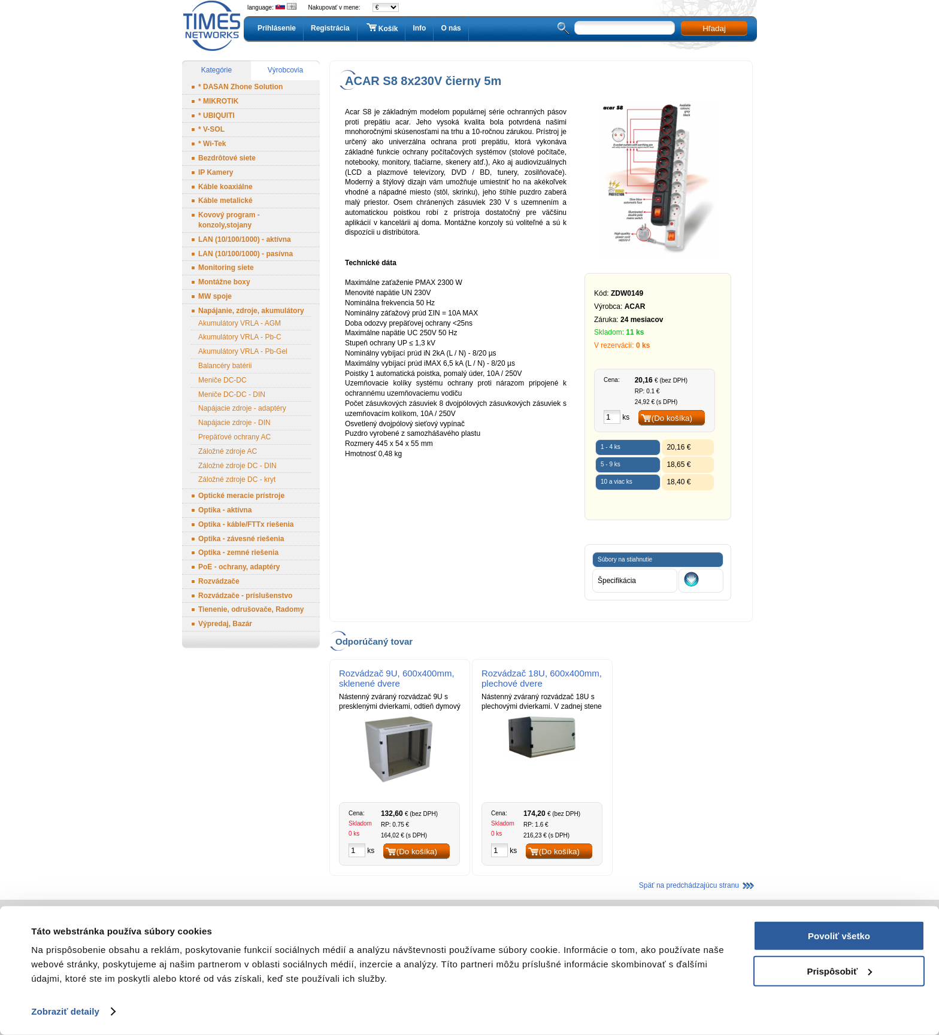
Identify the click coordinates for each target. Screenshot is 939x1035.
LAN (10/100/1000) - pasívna (245, 254)
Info (419, 28)
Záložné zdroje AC (227, 451)
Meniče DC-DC (222, 380)
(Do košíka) (672, 418)
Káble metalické (225, 200)
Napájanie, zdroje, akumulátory (251, 310)
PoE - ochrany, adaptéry (239, 567)
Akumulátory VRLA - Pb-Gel (242, 351)
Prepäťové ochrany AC (234, 437)
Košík (381, 28)
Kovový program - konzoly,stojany (229, 220)
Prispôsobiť (839, 971)
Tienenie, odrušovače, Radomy (251, 609)
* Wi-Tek (212, 143)
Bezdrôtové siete (227, 158)
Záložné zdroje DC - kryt (236, 479)
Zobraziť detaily (65, 1011)
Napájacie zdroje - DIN (234, 422)
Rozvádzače (219, 581)
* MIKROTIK (218, 101)
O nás (451, 28)
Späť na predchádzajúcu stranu (689, 885)
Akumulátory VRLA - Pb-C (239, 337)
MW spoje (215, 296)
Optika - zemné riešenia (238, 552)
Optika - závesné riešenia (241, 539)
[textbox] (624, 28)
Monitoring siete (226, 267)
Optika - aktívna (225, 510)
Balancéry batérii (225, 366)
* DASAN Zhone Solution (240, 87)
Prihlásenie (277, 28)
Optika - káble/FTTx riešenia (245, 524)
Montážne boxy (224, 282)
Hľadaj (714, 28)
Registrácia (330, 28)
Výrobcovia (285, 70)
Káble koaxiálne (225, 187)
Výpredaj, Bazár (225, 624)
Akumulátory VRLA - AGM (239, 323)
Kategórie (216, 70)
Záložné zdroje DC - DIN (237, 466)
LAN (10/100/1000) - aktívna (244, 239)
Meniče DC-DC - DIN (231, 394)
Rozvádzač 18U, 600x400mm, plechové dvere (541, 678)
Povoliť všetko (839, 936)
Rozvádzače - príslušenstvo (245, 595)
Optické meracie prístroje (241, 495)
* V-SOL (211, 129)
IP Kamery (215, 172)
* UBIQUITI (216, 115)
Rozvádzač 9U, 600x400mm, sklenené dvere (397, 678)
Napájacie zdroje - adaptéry (242, 408)
